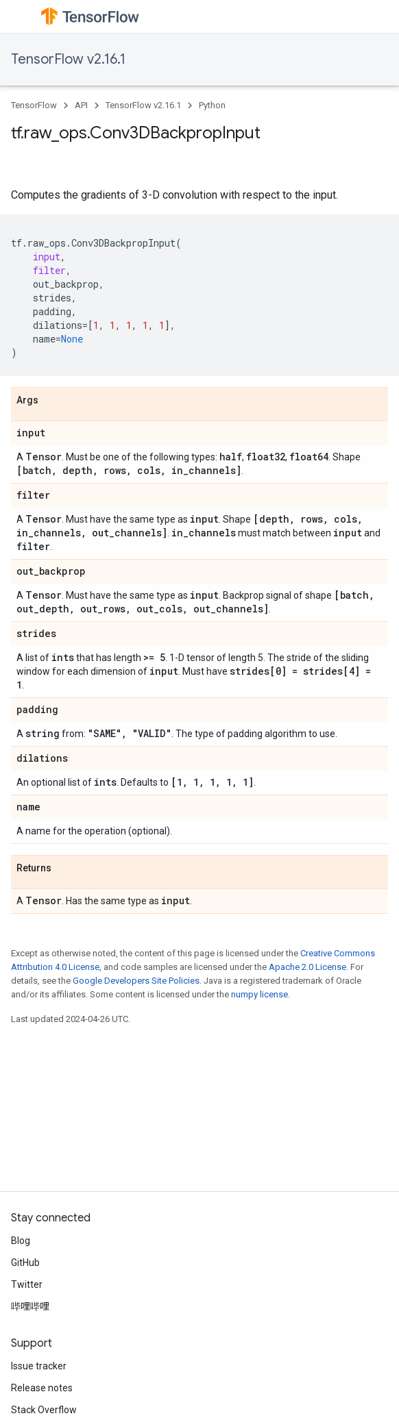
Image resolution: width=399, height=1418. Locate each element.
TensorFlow (34, 105)
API (81, 105)
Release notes (42, 1387)
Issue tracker (38, 1365)
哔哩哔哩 (30, 1306)
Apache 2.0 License (307, 967)
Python (212, 105)
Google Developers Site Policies (136, 980)
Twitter (27, 1284)
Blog (20, 1240)
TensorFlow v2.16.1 (68, 59)
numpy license (259, 994)
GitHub (25, 1262)
